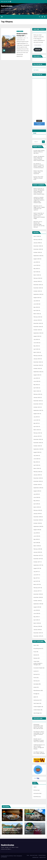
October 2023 (37, 329)
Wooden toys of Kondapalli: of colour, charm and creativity (39, 740)
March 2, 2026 (7, 832)
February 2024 (37, 316)
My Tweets (36, 70)
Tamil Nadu (36, 703)
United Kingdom (37, 706)
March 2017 (36, 584)
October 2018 (37, 523)
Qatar (35, 696)
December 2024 (37, 284)
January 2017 (37, 590)
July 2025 (36, 262)
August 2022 (37, 374)
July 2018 (36, 532)
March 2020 (36, 468)
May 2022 (36, 384)
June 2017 (36, 574)
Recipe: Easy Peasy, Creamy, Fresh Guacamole (38, 172)
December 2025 (37, 246)
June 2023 (36, 342)
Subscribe (38, 49)
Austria (35, 671)
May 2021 (36, 423)
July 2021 (36, 416)
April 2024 (36, 310)
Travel (21, 31)
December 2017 (37, 555)
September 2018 (37, 526)
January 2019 (37, 513)
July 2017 (36, 571)
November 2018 (37, 520)
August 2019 (36, 491)
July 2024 (36, 300)
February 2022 (37, 394)
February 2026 (37, 239)
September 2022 (38, 371)
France (35, 677)
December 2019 (37, 478)
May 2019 (36, 500)
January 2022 (37, 397)
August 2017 (36, 568)
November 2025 (37, 249)
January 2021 (37, 436)
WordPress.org (37, 796)
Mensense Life (37, 205)
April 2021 (36, 426)
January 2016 (37, 629)
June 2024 (36, 304)
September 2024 (38, 294)
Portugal (36, 693)
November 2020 (37, 442)
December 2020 (37, 439)
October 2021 (37, 407)
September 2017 (37, 565)
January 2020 (37, 474)
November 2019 (37, 481)
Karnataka (36, 684)
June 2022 (36, 381)
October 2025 (37, 252)
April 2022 (36, 387)
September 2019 (37, 487)
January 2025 (37, 281)
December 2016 (37, 594)
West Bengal (37, 713)
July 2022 (36, 378)
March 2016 (36, 623)
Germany (36, 680)
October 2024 (37, 291)
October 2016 (37, 600)
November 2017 (37, 558)
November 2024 (37, 287)
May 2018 (36, 539)
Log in (35, 786)
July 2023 (36, 339)
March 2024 (36, 313)
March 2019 (36, 507)
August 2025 (37, 258)
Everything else (37, 648)
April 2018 (36, 542)
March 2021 (36, 429)
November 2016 (37, 597)
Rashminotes (6, 6)
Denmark (36, 674)
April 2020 (36, 465)
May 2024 (36, 307)
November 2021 (37, 403)
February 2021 (37, 432)
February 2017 (37, 587)
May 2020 (36, 462)
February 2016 (37, 626)
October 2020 (37, 445)
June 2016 (36, 613)
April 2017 (36, 581)
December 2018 (37, 516)
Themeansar (4, 856)
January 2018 (37, 552)
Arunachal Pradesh (38, 667)
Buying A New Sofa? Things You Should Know (38, 178)
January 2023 (37, 358)
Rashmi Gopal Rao (38, 188)
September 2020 (38, 449)
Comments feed (37, 793)
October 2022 (37, 368)
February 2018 (37, 549)
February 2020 (37, 471)
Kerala (18, 31)
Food (35, 651)
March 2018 (36, 545)
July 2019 (36, 494)
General (35, 655)
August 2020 (37, 452)
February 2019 (37, 510)
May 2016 (36, 616)
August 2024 (37, 297)
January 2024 (37, 320)
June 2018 (36, 536)
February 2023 (37, 355)
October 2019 (37, 484)
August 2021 (36, 413)
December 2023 (37, 323)
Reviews (35, 658)
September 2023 (38, 333)
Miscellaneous (37, 690)
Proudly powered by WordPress (7, 855)
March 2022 (36, 391)
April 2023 (36, 349)
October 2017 (37, 561)
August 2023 (37, 336)
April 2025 (36, 271)
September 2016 (37, 603)
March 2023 (36, 352)
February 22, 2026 (31, 830)
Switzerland (36, 700)
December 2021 (37, 400)
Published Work (35, 857)
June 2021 (36, 420)
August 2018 (36, 529)
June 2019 (36, 497)
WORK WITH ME (42, 857)
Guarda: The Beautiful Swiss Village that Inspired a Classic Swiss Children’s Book (39, 200)
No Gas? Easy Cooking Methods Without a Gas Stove (39, 152)
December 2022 (37, 362)
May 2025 (36, 268)
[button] (39, 16)
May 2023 (36, 345)
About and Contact (33, 855)
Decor (35, 645)
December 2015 (37, 632)
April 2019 (36, 503)
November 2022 (37, 365)
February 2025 (37, 278)
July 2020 (36, 455)
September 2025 (38, 255)
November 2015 (37, 636)
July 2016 (36, 610)
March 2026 (36, 236)
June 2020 (36, 458)
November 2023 (37, 326)
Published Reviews (42, 855)
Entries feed (36, 790)
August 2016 (36, 607)
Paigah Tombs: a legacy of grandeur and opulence (39, 208)
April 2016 (36, 619)
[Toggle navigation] (44, 17)
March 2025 (36, 275)
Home (28, 855)
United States (37, 709)
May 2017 (36, 578)
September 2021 (37, 410)
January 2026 (37, 242)
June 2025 (36, 265)
